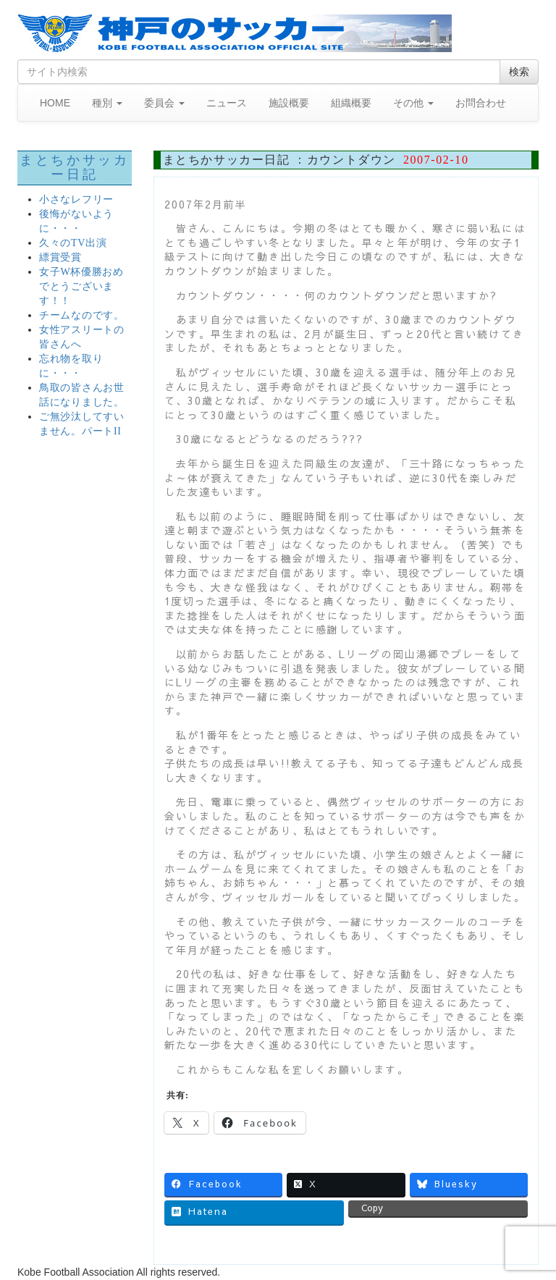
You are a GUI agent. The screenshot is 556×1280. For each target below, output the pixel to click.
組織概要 (351, 103)
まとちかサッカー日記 (74, 167)
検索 (519, 71)
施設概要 (289, 103)
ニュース (226, 103)
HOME (55, 103)
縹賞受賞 (60, 257)
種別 (107, 103)
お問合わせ (480, 103)
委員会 (164, 103)
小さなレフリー (76, 199)
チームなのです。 (82, 315)
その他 (413, 103)
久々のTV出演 (73, 242)
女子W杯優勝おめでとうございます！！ (81, 286)
